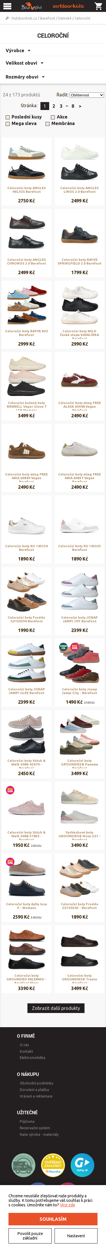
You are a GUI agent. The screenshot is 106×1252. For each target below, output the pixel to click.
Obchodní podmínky (36, 1083)
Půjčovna (27, 1121)
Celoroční (82, 18)
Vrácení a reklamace (36, 1096)
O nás (24, 1045)
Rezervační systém (35, 1128)
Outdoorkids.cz (24, 18)
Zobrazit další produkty (56, 1008)
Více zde (67, 1205)
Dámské (65, 18)
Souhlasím (53, 1219)
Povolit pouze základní (30, 1235)
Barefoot (47, 18)
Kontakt (26, 1051)
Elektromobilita (32, 1057)
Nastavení (76, 1236)
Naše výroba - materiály (39, 1134)
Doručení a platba (34, 1090)
